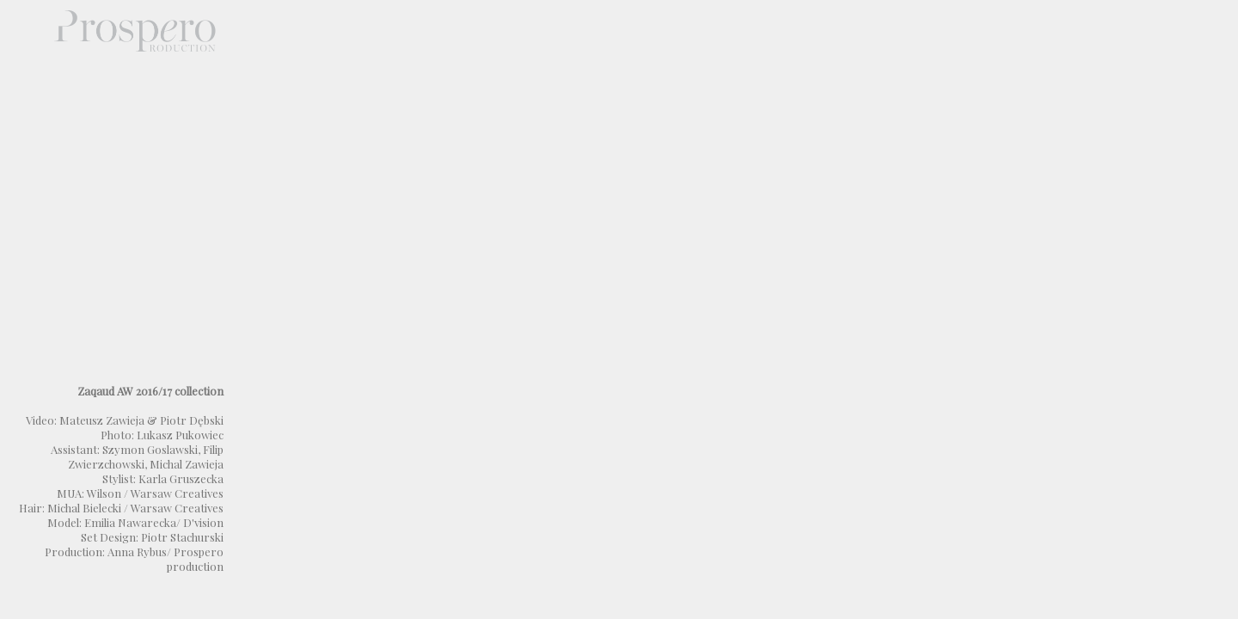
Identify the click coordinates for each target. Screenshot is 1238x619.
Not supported (731, 309)
